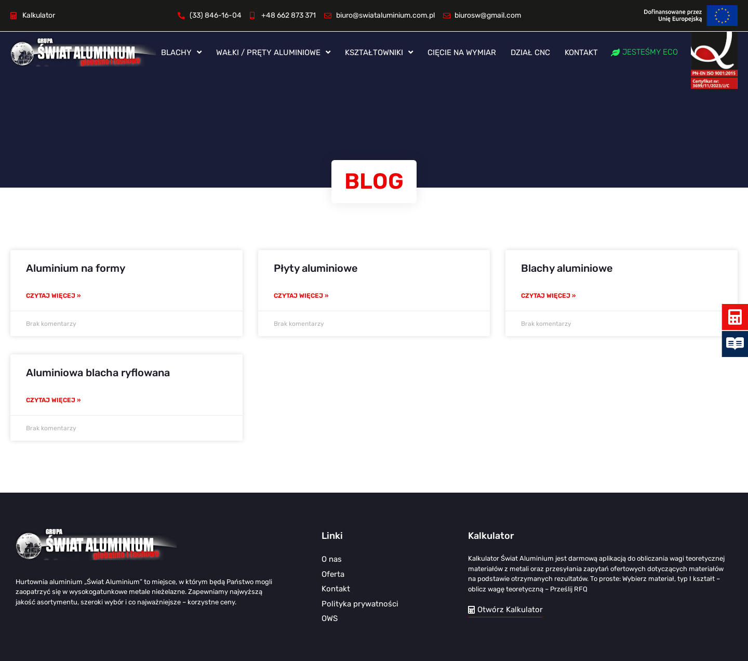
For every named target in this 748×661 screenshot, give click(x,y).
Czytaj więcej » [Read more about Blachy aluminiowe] (548, 295)
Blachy (181, 52)
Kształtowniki (379, 52)
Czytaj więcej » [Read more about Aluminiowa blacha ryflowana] (53, 400)
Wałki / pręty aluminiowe (273, 52)
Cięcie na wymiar (462, 52)
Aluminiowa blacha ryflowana (98, 372)
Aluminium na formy (75, 268)
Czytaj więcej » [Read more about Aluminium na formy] (53, 295)
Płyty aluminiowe (316, 268)
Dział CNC (530, 52)
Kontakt (581, 52)
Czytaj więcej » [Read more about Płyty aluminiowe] (301, 295)
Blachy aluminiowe (567, 268)
